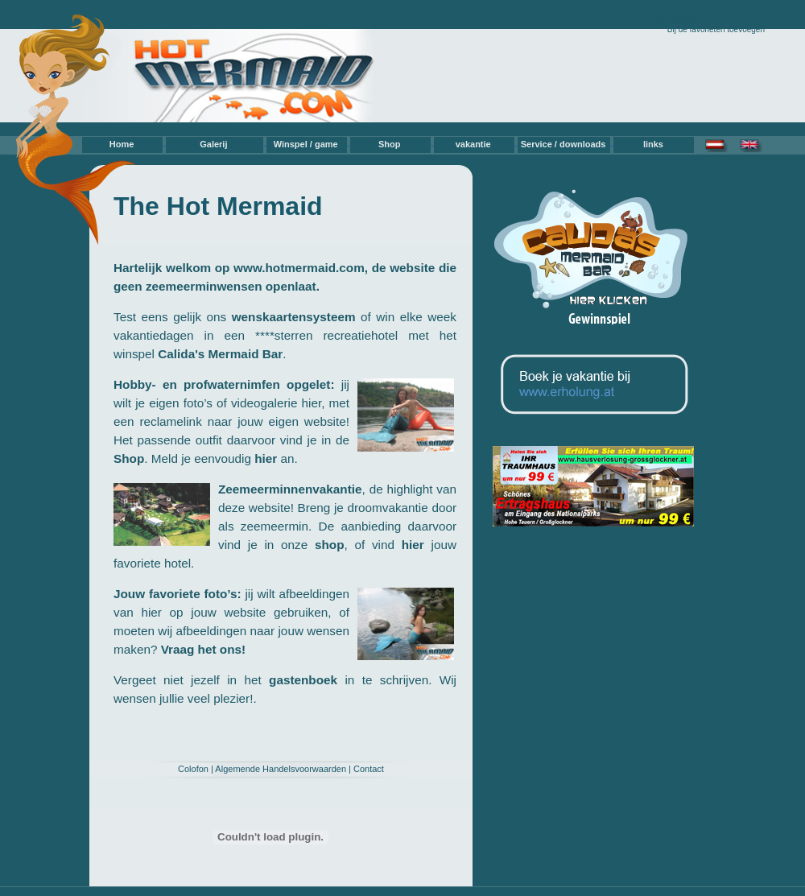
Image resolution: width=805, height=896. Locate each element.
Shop (389, 144)
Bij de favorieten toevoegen (716, 29)
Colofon (193, 769)
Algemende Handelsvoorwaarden (280, 769)
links (653, 144)
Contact (368, 769)
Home (121, 144)
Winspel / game (306, 144)
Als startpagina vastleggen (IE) (710, 18)
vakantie (473, 144)
